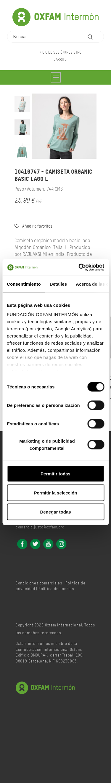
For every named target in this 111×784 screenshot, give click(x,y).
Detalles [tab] (58, 283)
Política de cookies (56, 589)
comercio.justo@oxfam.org (40, 527)
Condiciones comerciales (39, 583)
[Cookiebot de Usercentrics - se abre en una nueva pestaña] (79, 267)
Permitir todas (55, 473)
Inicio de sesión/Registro (59, 52)
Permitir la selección (55, 492)
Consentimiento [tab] (24, 283)
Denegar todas (55, 511)
